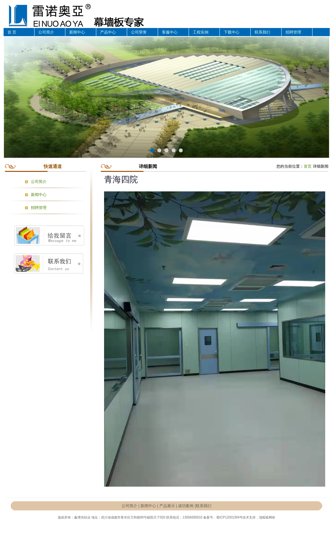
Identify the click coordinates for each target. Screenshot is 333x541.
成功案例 (185, 506)
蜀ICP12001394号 (229, 517)
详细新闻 (320, 166)
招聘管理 (293, 32)
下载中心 (231, 32)
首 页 (11, 32)
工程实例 (200, 32)
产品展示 (167, 506)
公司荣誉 (139, 32)
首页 (308, 166)
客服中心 (170, 32)
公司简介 (46, 32)
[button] (152, 150)
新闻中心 (77, 32)
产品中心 (108, 32)
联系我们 (262, 32)
